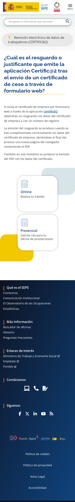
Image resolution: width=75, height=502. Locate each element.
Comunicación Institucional (21, 298)
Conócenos (10, 293)
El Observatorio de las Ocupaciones (27, 303)
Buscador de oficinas (17, 327)
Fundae (8, 366)
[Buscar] (37, 21)
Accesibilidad (37, 488)
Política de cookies (37, 454)
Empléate (9, 361)
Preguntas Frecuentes (17, 338)
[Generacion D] (38, 437)
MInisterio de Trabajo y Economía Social (30, 356)
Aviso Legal (37, 476)
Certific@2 (51, 111)
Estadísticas (11, 309)
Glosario (8, 332)
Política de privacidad (37, 465)
